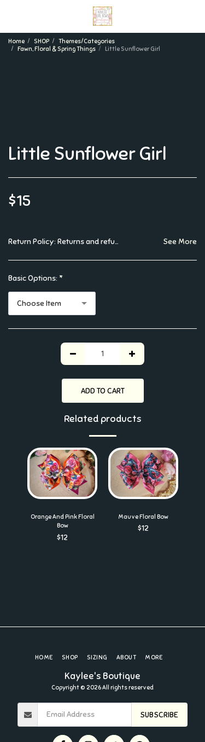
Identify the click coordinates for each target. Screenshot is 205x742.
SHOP (41, 41)
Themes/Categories (86, 41)
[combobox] (52, 303)
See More (180, 241)
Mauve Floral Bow (143, 516)
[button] (12, 15)
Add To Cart (103, 391)
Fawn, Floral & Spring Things (56, 49)
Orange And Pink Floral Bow (63, 521)
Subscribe (159, 715)
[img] (62, 473)
